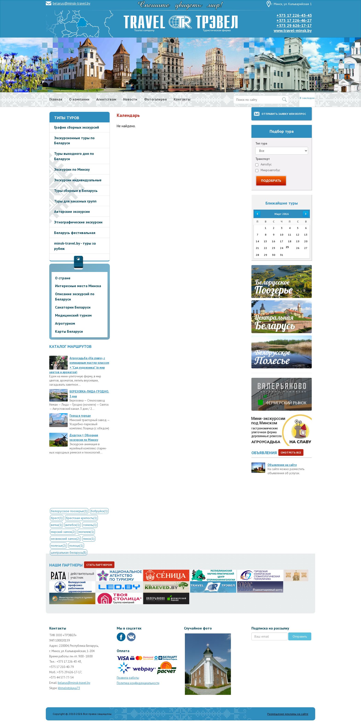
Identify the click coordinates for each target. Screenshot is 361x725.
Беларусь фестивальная (74, 232)
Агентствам (106, 99)
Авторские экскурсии (72, 211)
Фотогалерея (155, 99)
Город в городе (80, 416)
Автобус (263, 164)
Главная (55, 99)
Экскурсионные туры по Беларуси (74, 140)
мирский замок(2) (63, 532)
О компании (79, 99)
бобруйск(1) (99, 511)
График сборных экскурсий (76, 127)
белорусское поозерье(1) (69, 511)
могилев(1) (86, 532)
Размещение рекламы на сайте (287, 714)
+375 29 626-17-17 (294, 25)
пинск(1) (88, 539)
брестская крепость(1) (81, 518)
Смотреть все (291, 452)
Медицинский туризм (73, 315)
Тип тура (261, 143)
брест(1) (57, 518)
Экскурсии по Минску (72, 169)
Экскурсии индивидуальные (78, 180)
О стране (62, 278)
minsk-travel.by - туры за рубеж (75, 246)
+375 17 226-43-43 (294, 15)
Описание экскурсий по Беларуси (74, 296)
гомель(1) (90, 525)
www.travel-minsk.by (293, 30)
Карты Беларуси (69, 331)
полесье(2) (58, 545)
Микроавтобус (267, 170)
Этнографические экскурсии (78, 222)
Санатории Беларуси (72, 307)
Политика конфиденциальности (138, 683)
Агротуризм (65, 323)
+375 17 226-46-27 (294, 20)
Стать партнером (99, 564)
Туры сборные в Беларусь (76, 190)
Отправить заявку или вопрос (284, 114)
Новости (130, 99)
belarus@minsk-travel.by (71, 3)
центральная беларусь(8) (68, 552)
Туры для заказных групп (75, 201)
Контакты (182, 99)
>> (305, 214)
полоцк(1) (76, 545)
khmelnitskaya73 (69, 688)
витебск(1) (72, 525)
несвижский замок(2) (65, 539)
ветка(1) (56, 525)
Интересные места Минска (78, 285)
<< (257, 214)
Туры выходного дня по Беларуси (74, 156)
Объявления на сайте (282, 465)
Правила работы (128, 678)
